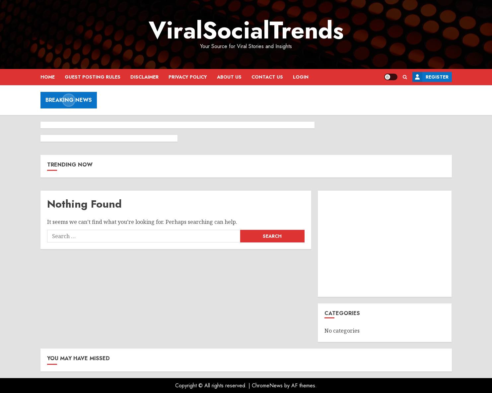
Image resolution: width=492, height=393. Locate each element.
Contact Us (267, 77)
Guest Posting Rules (92, 77)
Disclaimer (144, 77)
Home (47, 77)
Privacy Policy (188, 77)
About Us (229, 77)
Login (301, 77)
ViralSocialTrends (246, 30)
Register (430, 77)
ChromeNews (267, 385)
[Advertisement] (384, 243)
